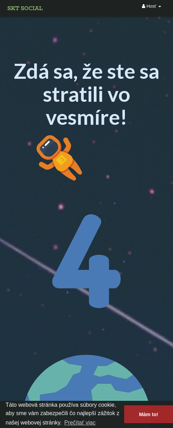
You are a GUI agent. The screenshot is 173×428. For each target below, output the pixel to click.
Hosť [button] (151, 6)
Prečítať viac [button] (80, 423)
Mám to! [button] (148, 414)
